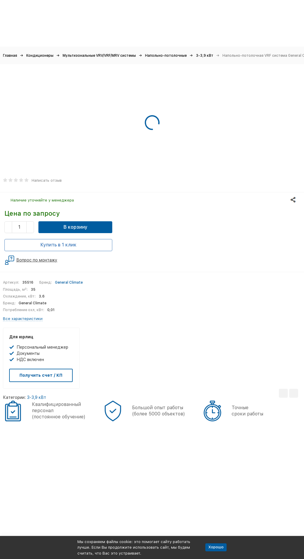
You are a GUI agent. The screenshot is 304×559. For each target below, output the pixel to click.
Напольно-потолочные (166, 55)
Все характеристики (23, 318)
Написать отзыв (47, 180)
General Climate (69, 282)
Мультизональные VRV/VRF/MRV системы (99, 55)
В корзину (75, 227)
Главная (10, 55)
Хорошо (216, 547)
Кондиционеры (39, 55)
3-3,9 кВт (204, 55)
